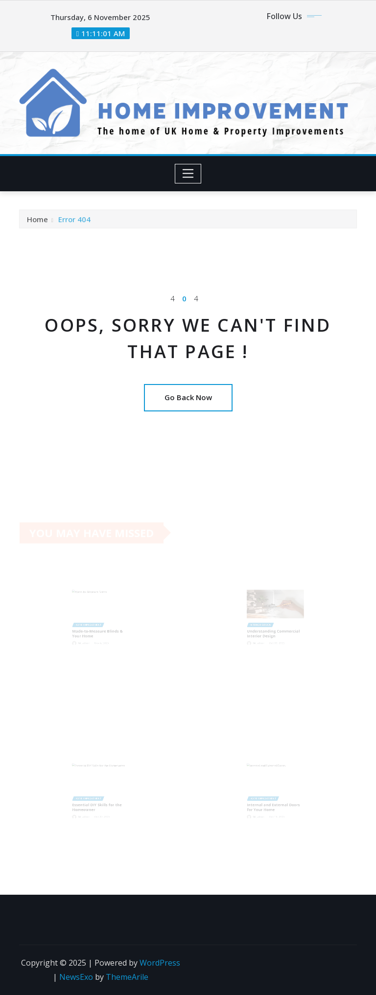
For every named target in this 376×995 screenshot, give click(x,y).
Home (37, 221)
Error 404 (74, 221)
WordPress (160, 962)
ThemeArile (127, 977)
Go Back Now (188, 397)
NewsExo (76, 977)
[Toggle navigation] (188, 173)
